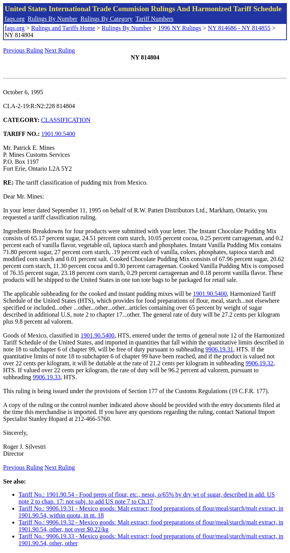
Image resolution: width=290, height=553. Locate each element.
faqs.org (15, 18)
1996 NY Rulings (179, 28)
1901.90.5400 (58, 134)
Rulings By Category (107, 18)
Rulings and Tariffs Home (63, 28)
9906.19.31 (219, 349)
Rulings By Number (53, 18)
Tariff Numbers (154, 18)
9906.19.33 (47, 377)
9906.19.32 (259, 363)
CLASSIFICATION (66, 120)
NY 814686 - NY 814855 (239, 28)
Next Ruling (60, 50)
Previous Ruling (23, 50)
